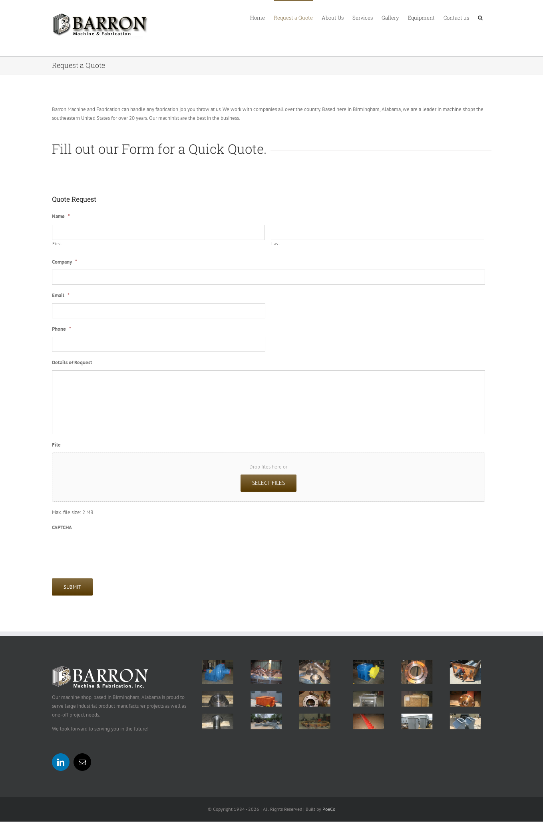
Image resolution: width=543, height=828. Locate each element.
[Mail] (82, 762)
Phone (61, 329)
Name (61, 216)
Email (61, 295)
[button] (480, 17)
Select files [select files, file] (268, 482)
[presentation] (112, 550)
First (57, 243)
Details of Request (72, 362)
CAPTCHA (62, 527)
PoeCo (328, 809)
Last (275, 243)
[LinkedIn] (61, 762)
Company (64, 262)
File (56, 445)
